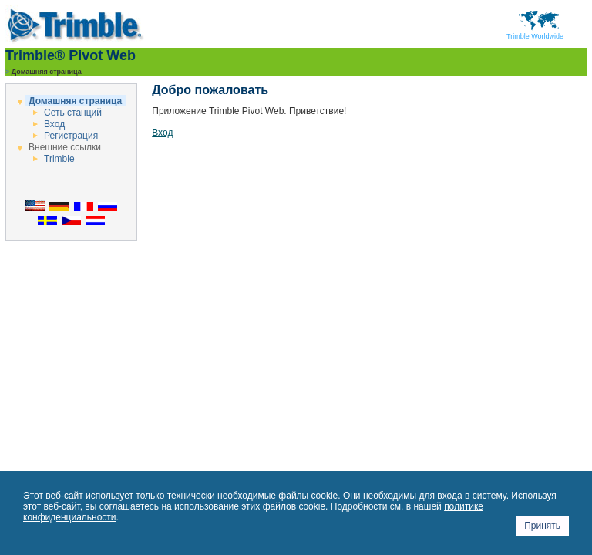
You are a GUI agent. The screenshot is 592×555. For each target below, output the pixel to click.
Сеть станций (73, 112)
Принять (542, 525)
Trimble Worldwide (534, 33)
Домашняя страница (75, 101)
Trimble (59, 158)
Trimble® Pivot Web (70, 55)
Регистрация (71, 135)
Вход (54, 124)
